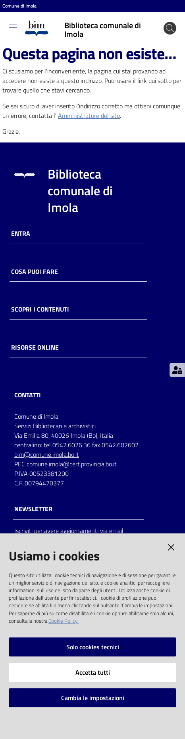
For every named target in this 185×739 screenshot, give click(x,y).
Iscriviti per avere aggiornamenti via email (68, 530)
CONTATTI (27, 395)
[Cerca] (170, 28)
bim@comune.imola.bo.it (46, 454)
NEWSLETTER (33, 509)
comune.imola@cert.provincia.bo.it (72, 464)
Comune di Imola (19, 6)
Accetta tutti (92, 672)
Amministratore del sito (89, 115)
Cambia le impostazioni (92, 697)
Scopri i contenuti (40, 309)
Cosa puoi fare (34, 271)
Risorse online (35, 347)
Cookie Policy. (63, 621)
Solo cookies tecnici (92, 647)
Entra (20, 233)
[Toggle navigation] (12, 27)
